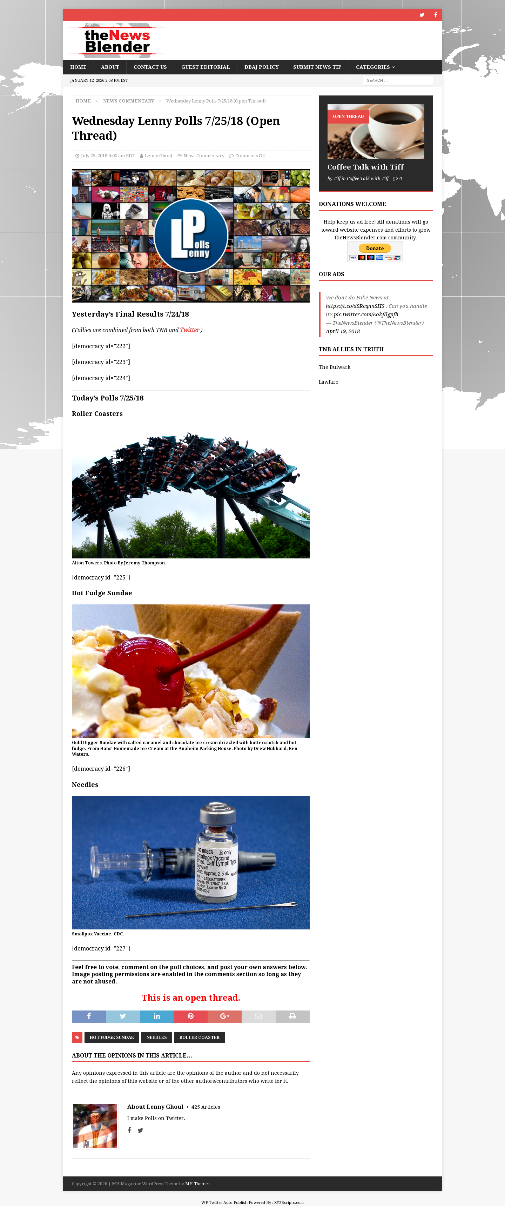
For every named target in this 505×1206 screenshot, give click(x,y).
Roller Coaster (200, 1037)
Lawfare (328, 382)
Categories (373, 67)
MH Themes (197, 1183)
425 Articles (205, 1107)
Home (78, 67)
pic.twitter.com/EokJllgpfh (366, 314)
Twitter (189, 330)
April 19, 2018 (343, 331)
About (110, 67)
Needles (157, 1037)
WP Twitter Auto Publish (224, 1202)
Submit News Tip (317, 67)
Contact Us (150, 67)
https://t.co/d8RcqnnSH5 (355, 306)
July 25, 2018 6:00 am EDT (108, 155)
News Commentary (203, 155)
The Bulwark (334, 367)
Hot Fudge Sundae (112, 1037)
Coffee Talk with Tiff (366, 167)
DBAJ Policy (261, 67)
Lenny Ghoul (158, 155)
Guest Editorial (205, 67)
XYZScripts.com (289, 1202)
